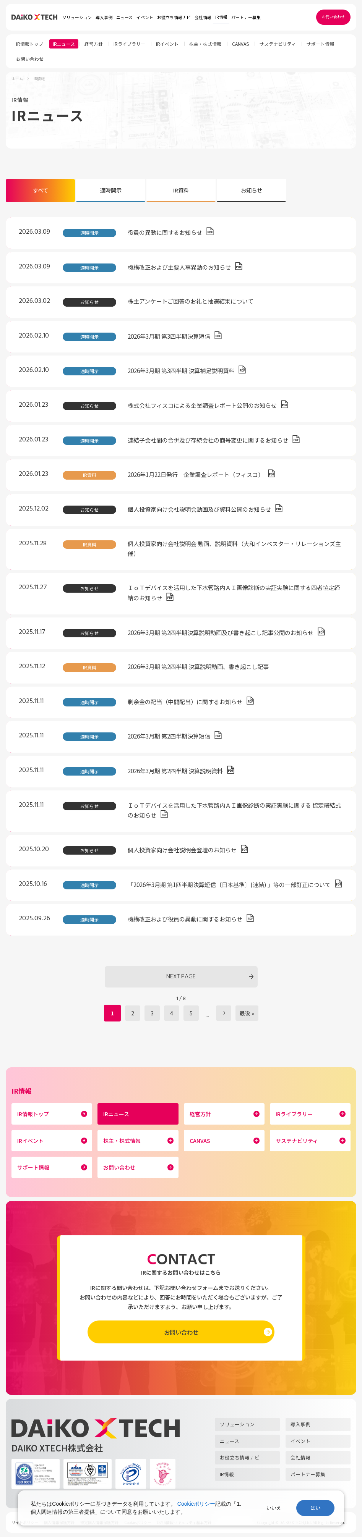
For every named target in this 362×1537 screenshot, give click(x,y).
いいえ (273, 1508)
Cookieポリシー (196, 1504)
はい (315, 1508)
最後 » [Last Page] (247, 1013)
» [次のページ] (223, 1013)
